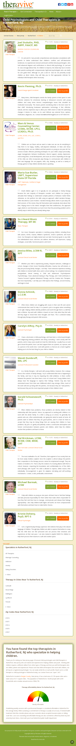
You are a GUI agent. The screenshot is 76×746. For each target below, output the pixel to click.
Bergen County (26, 676)
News (51, 12)
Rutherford (32, 36)
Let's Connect (50, 47)
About (58, 12)
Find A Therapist (11, 12)
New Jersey (20, 36)
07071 (7, 621)
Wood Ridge (9, 590)
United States (8, 36)
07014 (7, 625)
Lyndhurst (9, 598)
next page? (6, 543)
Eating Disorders (11, 569)
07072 (7, 618)
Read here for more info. (38, 739)
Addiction (8, 561)
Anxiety (8, 565)
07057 (7, 632)
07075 (7, 629)
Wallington (9, 594)
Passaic (8, 602)
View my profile (63, 47)
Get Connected (26, 12)
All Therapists (10, 553)
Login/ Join (8, 15)
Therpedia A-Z (41, 12)
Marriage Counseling (12, 557)
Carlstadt (8, 586)
